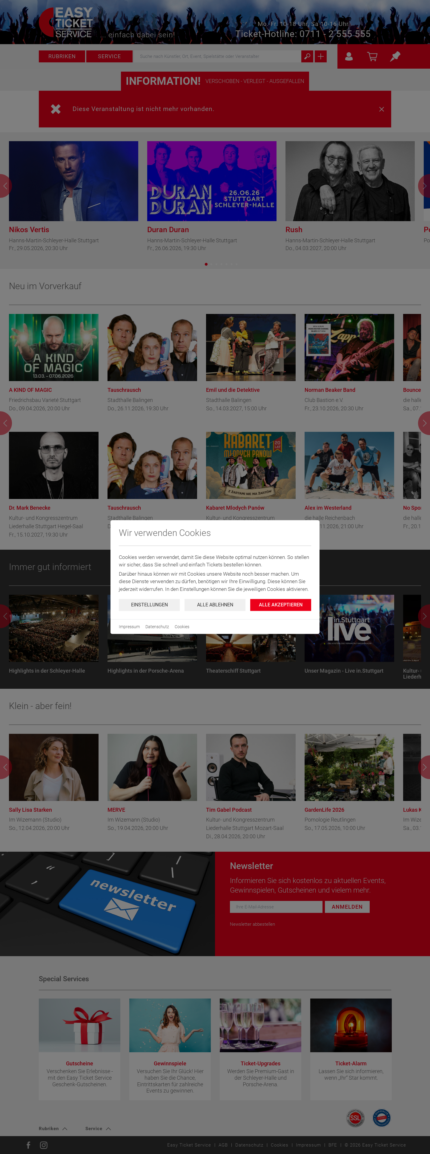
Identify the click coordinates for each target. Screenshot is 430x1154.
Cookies (182, 626)
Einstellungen (149, 605)
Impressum (129, 626)
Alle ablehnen (215, 605)
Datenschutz (157, 626)
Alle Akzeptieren (280, 605)
